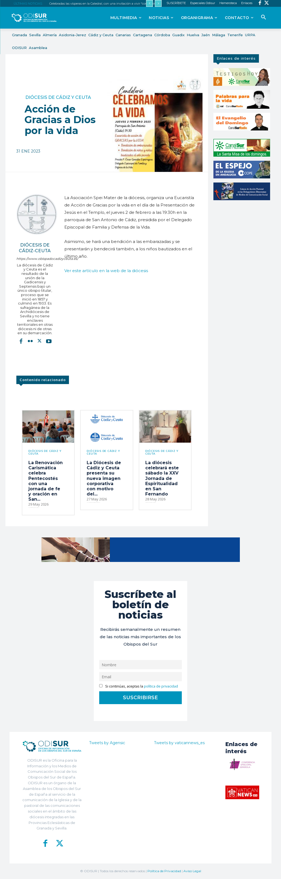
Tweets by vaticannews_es (179, 742)
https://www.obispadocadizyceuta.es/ (34, 259)
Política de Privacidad (164, 871)
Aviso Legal (192, 871)
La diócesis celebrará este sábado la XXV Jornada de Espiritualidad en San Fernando (162, 478)
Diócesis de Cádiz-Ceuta (35, 247)
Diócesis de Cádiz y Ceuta (58, 97)
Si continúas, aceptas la (138, 686)
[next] (158, 3)
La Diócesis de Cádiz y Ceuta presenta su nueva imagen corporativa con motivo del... (104, 478)
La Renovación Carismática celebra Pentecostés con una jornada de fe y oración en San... (45, 481)
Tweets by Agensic (107, 742)
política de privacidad (161, 686)
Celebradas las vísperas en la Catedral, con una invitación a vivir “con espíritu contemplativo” (115, 3)
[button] (263, 17)
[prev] (149, 3)
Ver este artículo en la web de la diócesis (106, 270)
